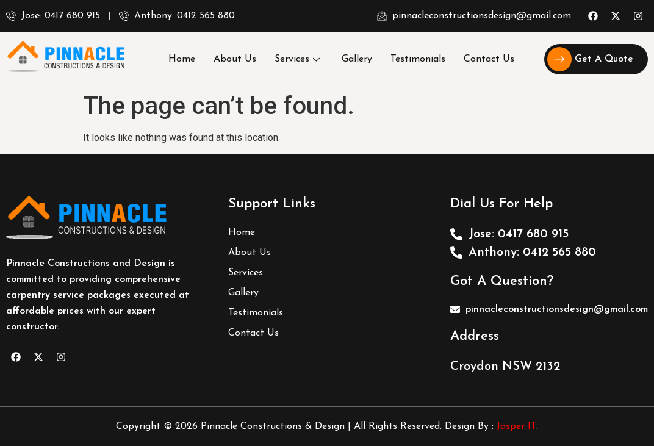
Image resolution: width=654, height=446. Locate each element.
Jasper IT (516, 426)
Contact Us (489, 59)
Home (181, 59)
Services (297, 59)
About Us (235, 59)
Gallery (357, 59)
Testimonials (417, 59)
